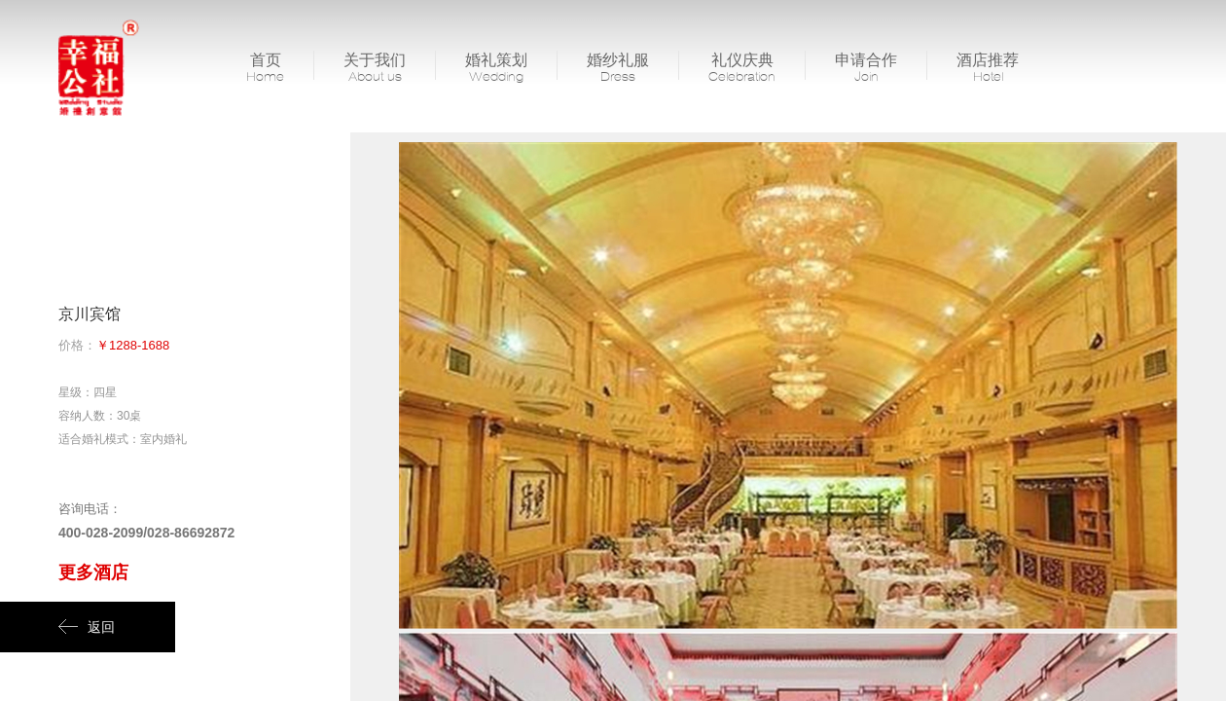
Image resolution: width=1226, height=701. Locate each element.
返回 (86, 627)
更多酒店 (93, 572)
